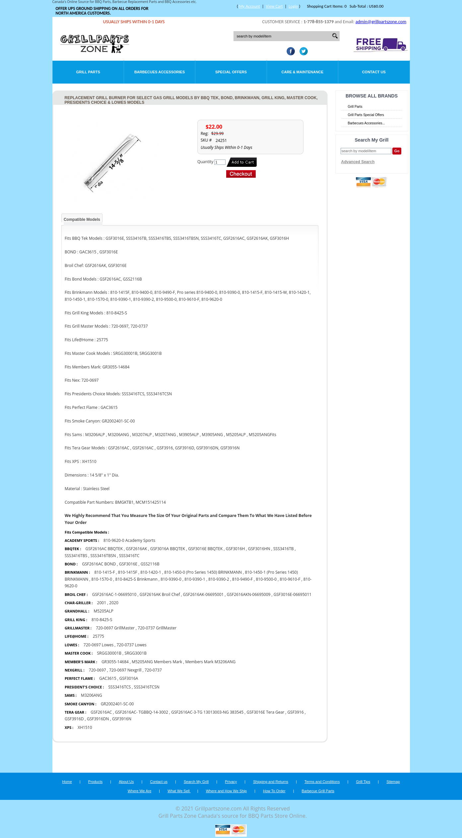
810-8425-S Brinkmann (136, 579)
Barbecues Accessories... (366, 123)
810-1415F (127, 572)
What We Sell (179, 791)
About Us (126, 782)
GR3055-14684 (115, 662)
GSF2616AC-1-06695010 (114, 594)
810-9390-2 (218, 579)
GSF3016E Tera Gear (265, 712)
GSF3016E (128, 564)
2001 (101, 603)
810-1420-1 (150, 572)
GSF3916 (296, 712)
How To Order (274, 791)
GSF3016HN (259, 548)
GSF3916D (74, 719)
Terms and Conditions (322, 782)
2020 (113, 603)
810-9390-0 (171, 579)
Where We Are (139, 791)
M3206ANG (91, 695)
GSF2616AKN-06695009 (249, 594)
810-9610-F (290, 579)
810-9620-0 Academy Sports (129, 540)
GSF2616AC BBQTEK (104, 548)
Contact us (158, 782)
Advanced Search (358, 162)
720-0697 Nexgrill (125, 670)
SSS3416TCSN (147, 687)
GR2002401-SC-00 (117, 704)
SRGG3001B (135, 653)
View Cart (274, 6)
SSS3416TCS (119, 687)
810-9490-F (242, 579)
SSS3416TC (129, 555)
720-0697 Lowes (98, 645)
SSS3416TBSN (103, 555)
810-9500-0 (266, 579)
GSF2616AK (136, 548)
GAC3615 (107, 678)
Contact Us (374, 72)
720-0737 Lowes (131, 645)
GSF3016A (128, 678)
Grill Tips (363, 782)
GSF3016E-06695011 (292, 594)
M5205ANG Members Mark (157, 662)
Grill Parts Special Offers (366, 115)
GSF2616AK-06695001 (203, 594)
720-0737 (153, 670)
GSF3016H (235, 548)
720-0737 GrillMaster (157, 628)
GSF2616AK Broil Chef (160, 594)
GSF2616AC (101, 712)
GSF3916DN (98, 719)
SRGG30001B (109, 653)
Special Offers (231, 72)
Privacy (231, 782)
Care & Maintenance (303, 72)
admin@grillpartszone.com (381, 22)
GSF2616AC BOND (99, 564)
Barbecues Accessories (159, 72)
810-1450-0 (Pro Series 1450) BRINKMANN (203, 572)
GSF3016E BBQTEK (205, 548)
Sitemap (393, 782)
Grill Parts (88, 72)
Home (67, 782)
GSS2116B (150, 564)
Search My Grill (196, 782)
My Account (249, 6)
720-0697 (97, 670)
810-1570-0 (102, 579)
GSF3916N (121, 719)
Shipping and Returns (270, 782)
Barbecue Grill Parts (318, 791)
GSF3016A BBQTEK (167, 548)
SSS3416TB (283, 548)
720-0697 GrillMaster (115, 628)
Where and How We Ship (226, 791)
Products (95, 782)
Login (293, 6)
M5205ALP (103, 611)
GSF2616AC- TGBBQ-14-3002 (141, 712)
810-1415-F (104, 572)
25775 (98, 636)
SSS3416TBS (76, 555)
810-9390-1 (194, 579)
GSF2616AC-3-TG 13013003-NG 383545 (207, 712)
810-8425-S (102, 619)
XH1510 (85, 727)
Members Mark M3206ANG (210, 662)
